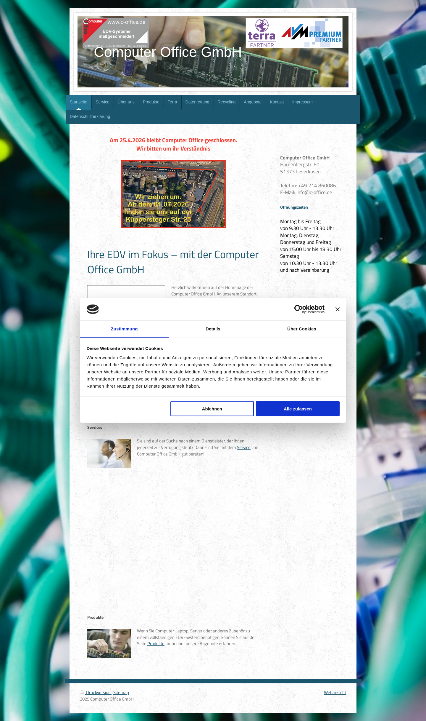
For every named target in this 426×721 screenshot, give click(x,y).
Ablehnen (212, 408)
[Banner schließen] (337, 309)
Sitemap (121, 692)
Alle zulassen (298, 408)
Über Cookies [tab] (301, 328)
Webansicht (335, 692)
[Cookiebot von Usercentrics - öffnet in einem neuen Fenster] (299, 309)
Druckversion (96, 692)
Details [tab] (213, 328)
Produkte (155, 643)
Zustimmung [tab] (124, 328)
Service (244, 447)
